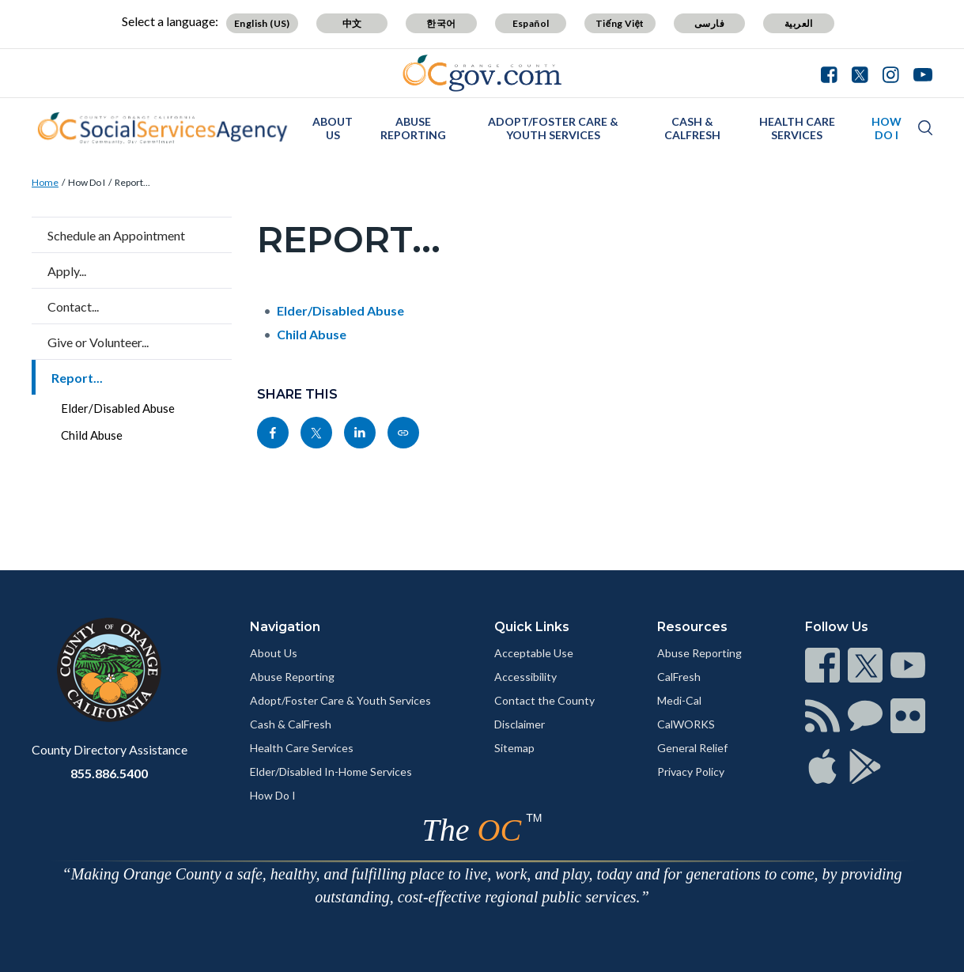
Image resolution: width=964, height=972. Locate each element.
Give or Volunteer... (98, 342)
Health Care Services (797, 128)
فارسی (709, 23)
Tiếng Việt (620, 23)
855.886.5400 (109, 773)
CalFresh (679, 676)
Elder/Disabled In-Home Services (331, 771)
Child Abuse (92, 435)
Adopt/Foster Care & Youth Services (553, 128)
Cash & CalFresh (692, 128)
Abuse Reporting (413, 128)
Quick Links (531, 626)
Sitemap (514, 748)
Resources (692, 626)
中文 (352, 23)
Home (45, 182)
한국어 (441, 23)
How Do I (886, 128)
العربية (798, 23)
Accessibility (525, 676)
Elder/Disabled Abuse (118, 408)
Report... (132, 182)
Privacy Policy (690, 771)
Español (531, 23)
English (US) (262, 23)
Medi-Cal (679, 700)
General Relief (692, 748)
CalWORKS (686, 724)
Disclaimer (519, 724)
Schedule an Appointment (116, 235)
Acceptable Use (533, 653)
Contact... (73, 306)
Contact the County (544, 700)
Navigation (285, 626)
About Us (332, 128)
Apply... (66, 270)
